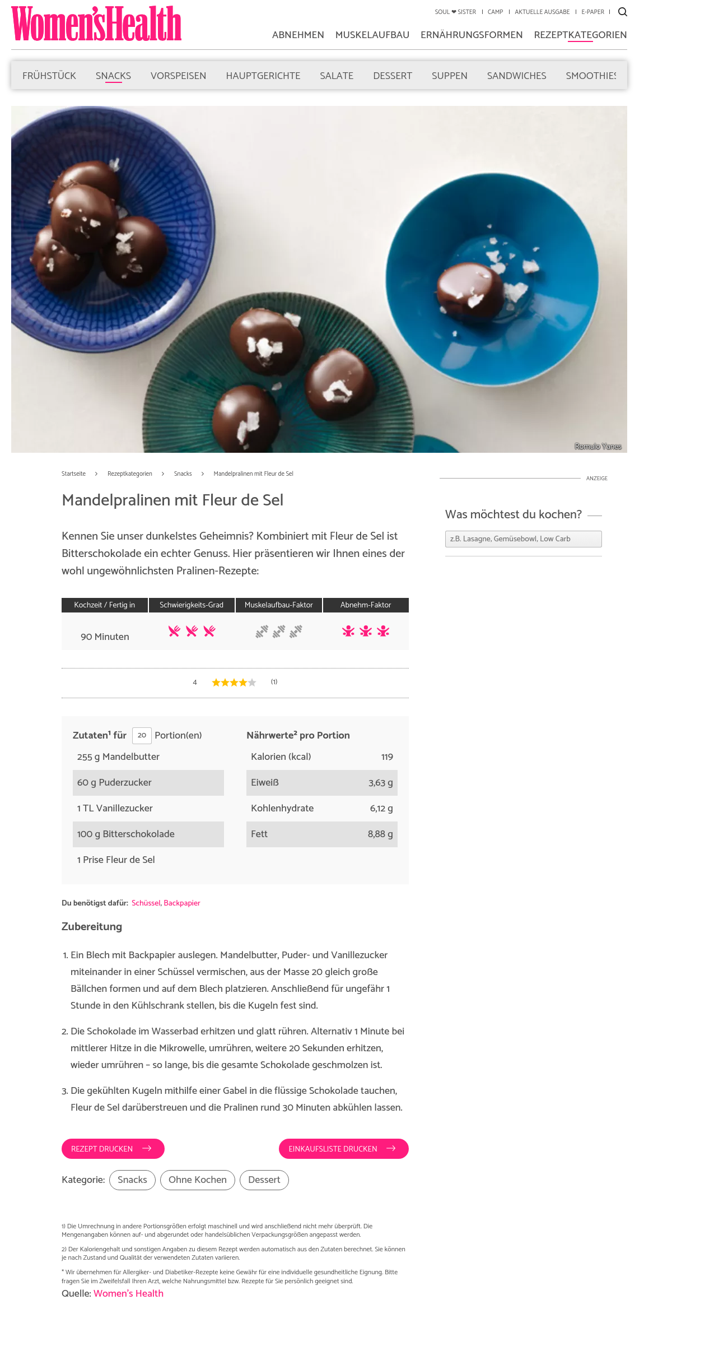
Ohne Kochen (198, 1180)
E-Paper (592, 12)
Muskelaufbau (372, 37)
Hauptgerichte (263, 75)
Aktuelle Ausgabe (542, 12)
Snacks (113, 75)
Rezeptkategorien (580, 37)
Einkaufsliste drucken (333, 1149)
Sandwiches (517, 75)
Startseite (74, 474)
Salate (336, 75)
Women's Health (129, 1293)
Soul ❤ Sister (455, 12)
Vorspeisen (178, 75)
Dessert (392, 75)
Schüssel (146, 903)
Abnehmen (298, 37)
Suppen (450, 75)
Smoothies (592, 75)
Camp (495, 12)
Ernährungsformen (472, 37)
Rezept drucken (103, 1149)
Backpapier (182, 903)
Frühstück (49, 75)
